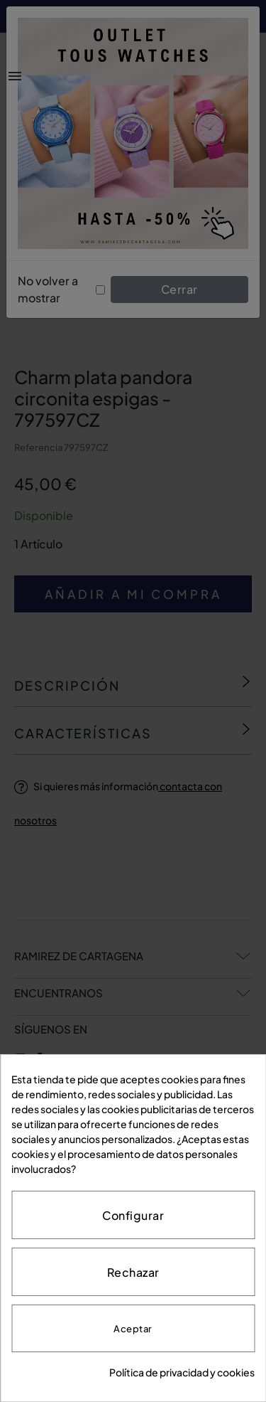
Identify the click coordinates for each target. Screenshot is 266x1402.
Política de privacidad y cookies (182, 1372)
